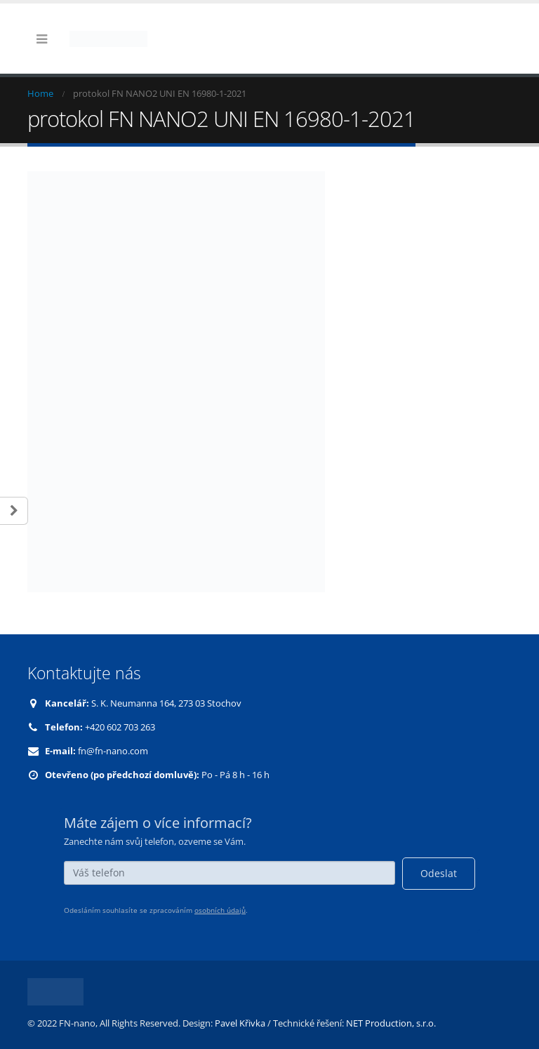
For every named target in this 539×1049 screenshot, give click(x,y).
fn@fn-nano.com (113, 751)
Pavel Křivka (240, 1023)
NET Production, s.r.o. (391, 1023)
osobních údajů (220, 910)
